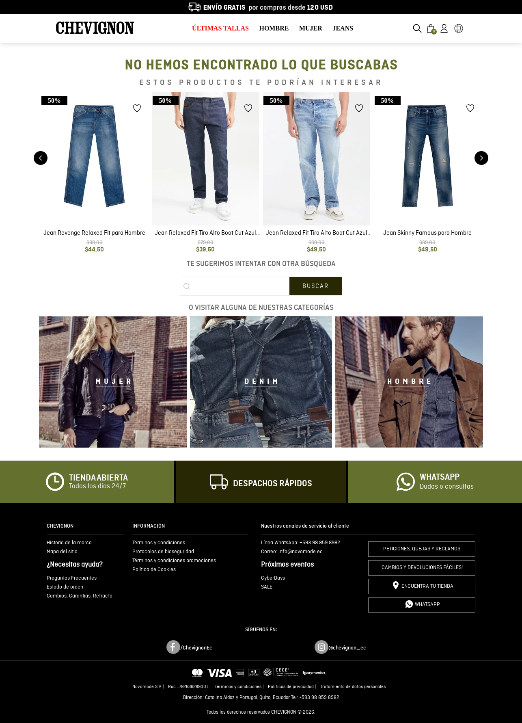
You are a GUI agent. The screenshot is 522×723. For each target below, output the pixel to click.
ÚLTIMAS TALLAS (220, 28)
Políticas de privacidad (291, 687)
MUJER (310, 28)
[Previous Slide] (40, 158)
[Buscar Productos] (315, 286)
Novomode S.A (147, 687)
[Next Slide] (481, 158)
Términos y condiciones (238, 687)
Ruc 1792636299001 (188, 687)
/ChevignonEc (196, 648)
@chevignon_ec (347, 648)
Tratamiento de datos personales (353, 687)
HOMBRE (274, 28)
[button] (417, 28)
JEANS (342, 28)
